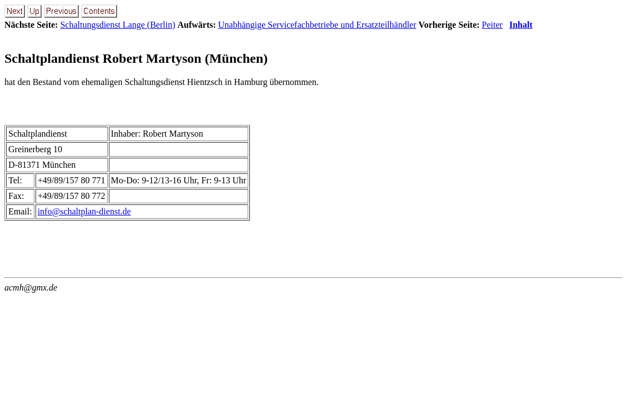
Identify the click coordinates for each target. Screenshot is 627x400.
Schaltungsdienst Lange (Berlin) (117, 24)
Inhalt (521, 24)
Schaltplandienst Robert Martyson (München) (136, 58)
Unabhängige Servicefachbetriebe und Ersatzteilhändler (317, 24)
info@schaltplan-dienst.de (84, 211)
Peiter (492, 24)
